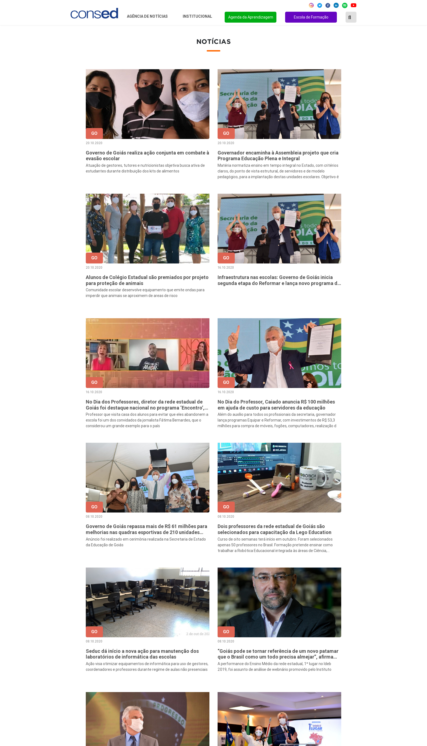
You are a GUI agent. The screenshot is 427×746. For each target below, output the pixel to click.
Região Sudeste (81, 650)
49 (301, 572)
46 (267, 572)
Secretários (177, 635)
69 (347, 572)
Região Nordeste (82, 635)
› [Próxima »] (359, 572)
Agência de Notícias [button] (148, 16)
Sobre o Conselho (182, 628)
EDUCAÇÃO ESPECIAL (290, 679)
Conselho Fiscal (181, 650)
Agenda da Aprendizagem (250, 17)
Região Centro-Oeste (86, 642)
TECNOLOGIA (282, 672)
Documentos (178, 665)
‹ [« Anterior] (199, 572)
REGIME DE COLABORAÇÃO (296, 628)
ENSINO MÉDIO (284, 665)
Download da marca (184, 672)
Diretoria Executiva (184, 657)
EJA (273, 687)
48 (290, 572)
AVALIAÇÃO (280, 694)
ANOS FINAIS (282, 635)
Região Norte (78, 628)
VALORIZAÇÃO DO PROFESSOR (300, 650)
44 (244, 572)
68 (336, 572)
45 (256, 572)
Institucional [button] (198, 16)
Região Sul (76, 657)
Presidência (177, 642)
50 (313, 572)
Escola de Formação (311, 17)
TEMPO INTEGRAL (287, 642)
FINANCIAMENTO (286, 657)
